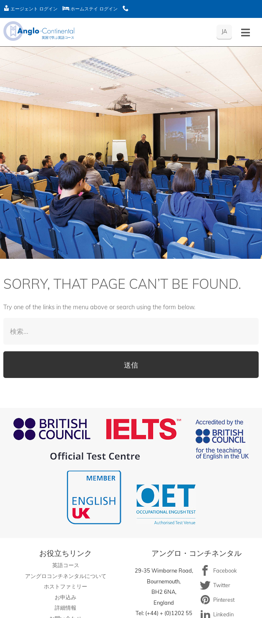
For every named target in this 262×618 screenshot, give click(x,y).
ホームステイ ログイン (90, 9)
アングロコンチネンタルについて (65, 576)
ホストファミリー (65, 586)
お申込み (65, 597)
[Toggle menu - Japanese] (245, 32)
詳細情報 (65, 607)
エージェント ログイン (30, 9)
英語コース (65, 565)
